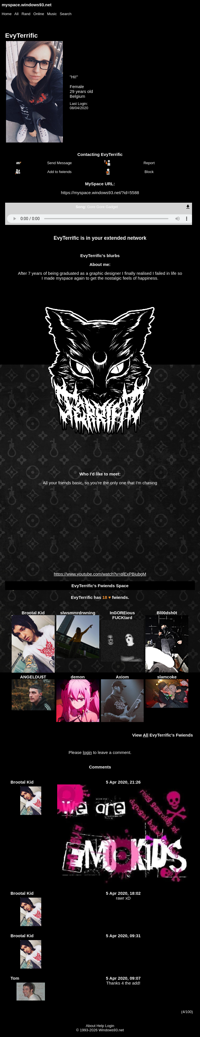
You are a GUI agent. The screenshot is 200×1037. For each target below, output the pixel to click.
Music (52, 14)
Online (38, 14)
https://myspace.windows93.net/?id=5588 (100, 192)
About (91, 1026)
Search (65, 14)
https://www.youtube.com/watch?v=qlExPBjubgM (100, 574)
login (87, 752)
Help (100, 1026)
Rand (26, 14)
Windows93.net (111, 1030)
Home (7, 14)
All (17, 14)
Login (109, 1026)
